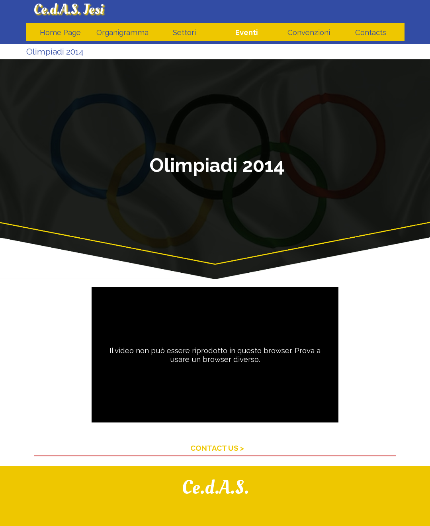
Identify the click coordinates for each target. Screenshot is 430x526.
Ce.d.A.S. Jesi (68, 9)
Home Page (60, 32)
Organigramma (122, 32)
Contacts (370, 32)
